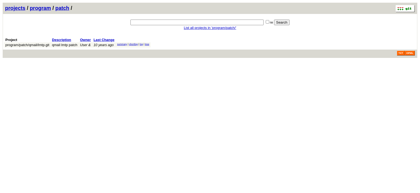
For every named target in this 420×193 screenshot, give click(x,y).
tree (147, 44)
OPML (409, 53)
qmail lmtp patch (64, 45)
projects (15, 8)
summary (122, 44)
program (40, 8)
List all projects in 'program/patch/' (210, 28)
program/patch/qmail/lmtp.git (27, 45)
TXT (401, 53)
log (141, 44)
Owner (85, 40)
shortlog (133, 44)
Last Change (103, 40)
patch (62, 8)
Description (61, 40)
